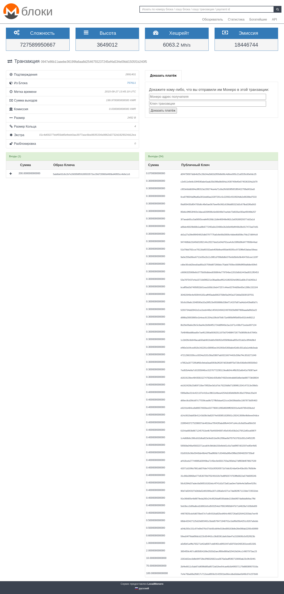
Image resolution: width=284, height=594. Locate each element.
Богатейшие (258, 19)
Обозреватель (212, 19)
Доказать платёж (163, 75)
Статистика (236, 19)
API (274, 19)
